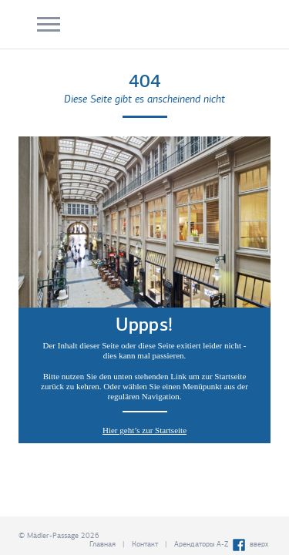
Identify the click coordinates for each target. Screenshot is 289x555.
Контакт (145, 544)
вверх (259, 544)
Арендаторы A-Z (201, 544)
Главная (102, 544)
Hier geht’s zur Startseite (144, 430)
